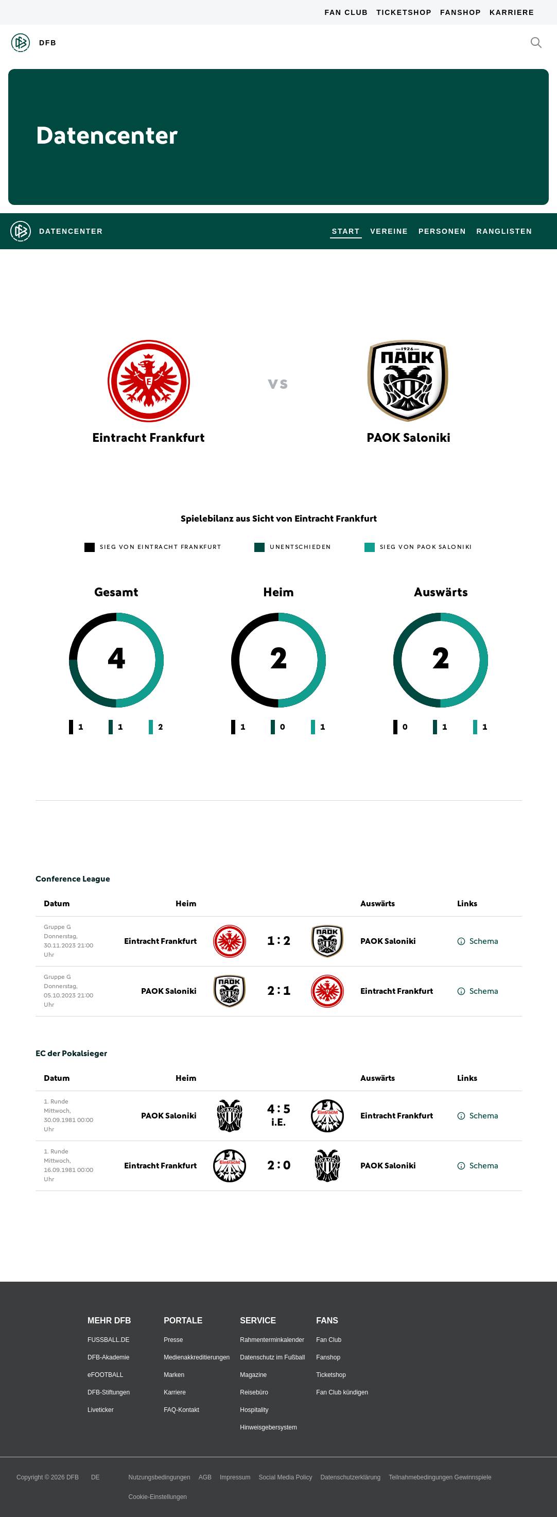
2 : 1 (278, 991)
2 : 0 (278, 1166)
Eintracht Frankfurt (160, 941)
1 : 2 (278, 941)
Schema (477, 941)
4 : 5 (278, 1116)
